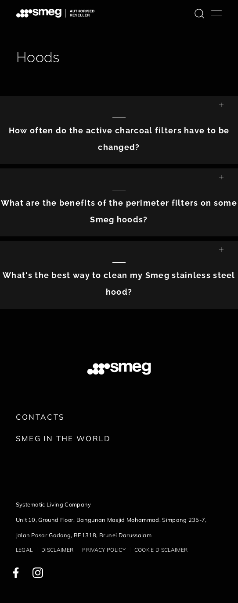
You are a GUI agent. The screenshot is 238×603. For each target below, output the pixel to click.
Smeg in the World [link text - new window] (63, 438)
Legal (24, 549)
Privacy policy (103, 549)
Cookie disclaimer (161, 549)
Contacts (40, 416)
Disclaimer (57, 549)
